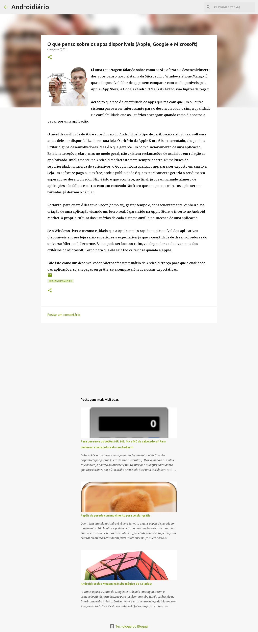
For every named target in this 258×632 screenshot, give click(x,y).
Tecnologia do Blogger (129, 626)
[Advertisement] (129, 357)
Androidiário (30, 6)
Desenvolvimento (60, 281)
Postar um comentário (63, 315)
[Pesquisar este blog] (233, 7)
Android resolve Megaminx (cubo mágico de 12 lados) (116, 583)
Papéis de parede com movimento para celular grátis (115, 515)
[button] (49, 57)
